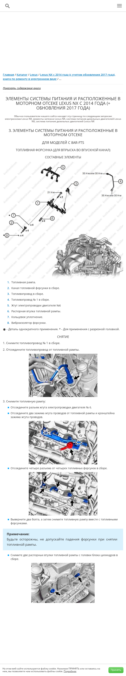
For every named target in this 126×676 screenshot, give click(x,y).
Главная (8, 74)
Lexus (34, 74)
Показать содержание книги (22, 88)
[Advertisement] (63, 41)
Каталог (22, 74)
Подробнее (70, 671)
